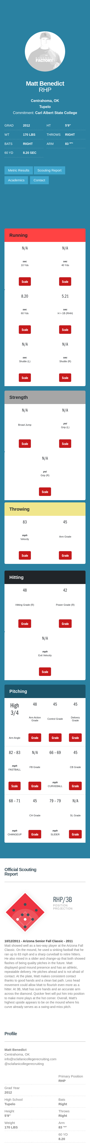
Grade (65, 555)
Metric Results (18, 170)
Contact (39, 180)
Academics (16, 180)
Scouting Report (49, 170)
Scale (25, 281)
